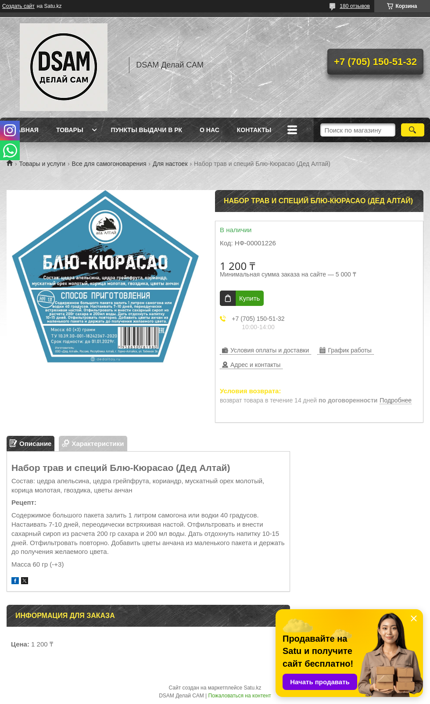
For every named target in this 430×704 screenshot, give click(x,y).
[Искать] (412, 129)
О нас (209, 129)
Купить (249, 298)
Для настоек (170, 163)
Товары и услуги (42, 163)
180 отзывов (355, 6)
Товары (69, 129)
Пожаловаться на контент (239, 696)
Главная (24, 129)
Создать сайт (18, 6)
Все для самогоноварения (109, 163)
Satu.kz (252, 688)
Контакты (254, 129)
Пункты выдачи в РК (146, 129)
